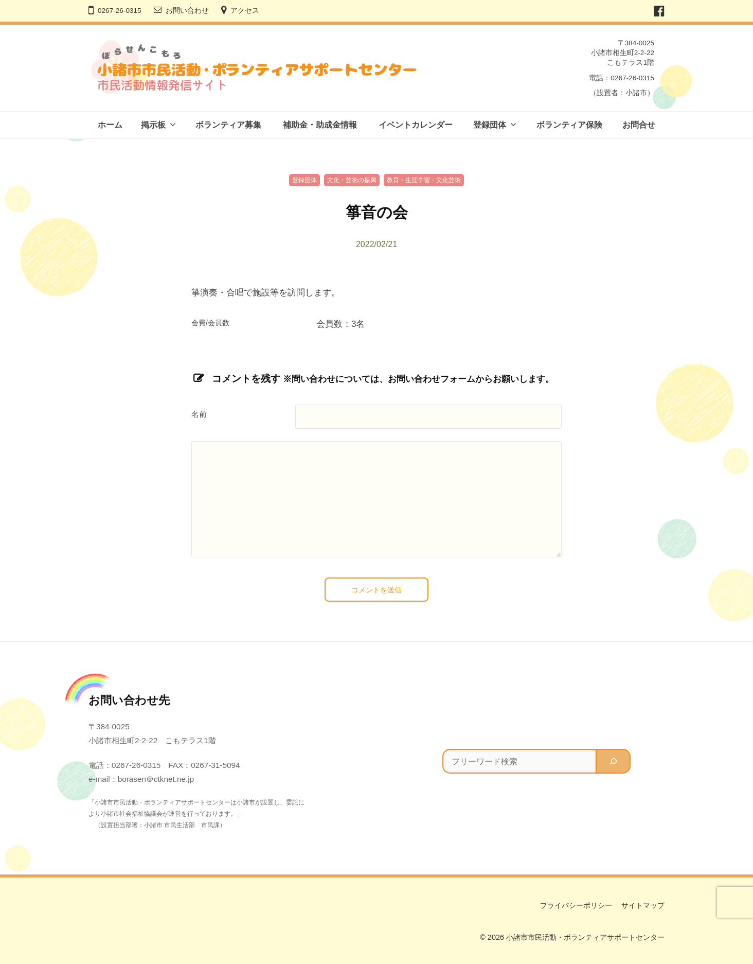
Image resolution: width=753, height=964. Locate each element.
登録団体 (489, 124)
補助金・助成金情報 (320, 124)
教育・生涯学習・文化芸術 (424, 180)
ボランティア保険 (569, 124)
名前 (199, 414)
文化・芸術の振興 (352, 180)
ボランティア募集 (228, 124)
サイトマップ (643, 905)
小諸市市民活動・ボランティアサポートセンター (585, 937)
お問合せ (638, 124)
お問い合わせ (187, 10)
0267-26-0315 (119, 10)
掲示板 (153, 124)
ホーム (110, 124)
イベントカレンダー (416, 124)
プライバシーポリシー (576, 905)
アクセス (244, 10)
